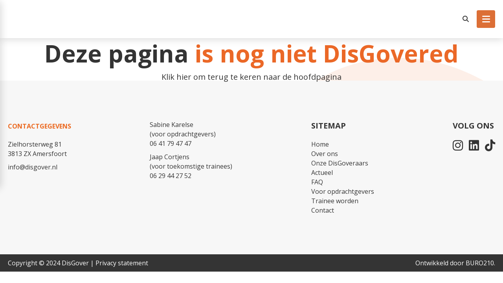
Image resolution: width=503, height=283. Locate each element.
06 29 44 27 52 (170, 175)
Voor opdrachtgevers (342, 191)
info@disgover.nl (32, 167)
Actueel (322, 172)
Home (320, 144)
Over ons (324, 153)
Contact (322, 210)
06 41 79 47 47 (170, 143)
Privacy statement (121, 263)
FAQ (317, 182)
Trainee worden (334, 201)
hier (183, 77)
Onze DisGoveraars (339, 163)
